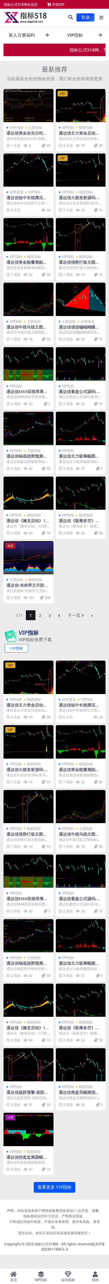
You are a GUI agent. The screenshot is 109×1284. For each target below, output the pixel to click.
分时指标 (17, 127)
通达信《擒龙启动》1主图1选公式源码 (27, 523)
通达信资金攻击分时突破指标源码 (26, 135)
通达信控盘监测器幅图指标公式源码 (26, 1159)
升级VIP (56, 4)
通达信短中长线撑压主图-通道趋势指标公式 (26, 200)
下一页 (75, 615)
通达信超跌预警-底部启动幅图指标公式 (27, 1094)
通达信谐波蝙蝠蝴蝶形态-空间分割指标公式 (79, 329)
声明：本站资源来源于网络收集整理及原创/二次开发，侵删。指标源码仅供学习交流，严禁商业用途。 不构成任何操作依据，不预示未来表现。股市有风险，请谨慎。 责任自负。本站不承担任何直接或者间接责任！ (54, 1221)
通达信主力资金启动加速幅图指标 (79, 135)
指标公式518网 (46, 1244)
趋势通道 (17, 192)
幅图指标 (86, 127)
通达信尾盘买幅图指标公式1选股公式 (79, 1094)
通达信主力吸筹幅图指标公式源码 (79, 458)
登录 (85, 17)
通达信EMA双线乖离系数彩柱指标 (27, 394)
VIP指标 (68, 127)
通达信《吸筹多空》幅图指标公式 (79, 523)
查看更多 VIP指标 (54, 1187)
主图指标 (35, 127)
